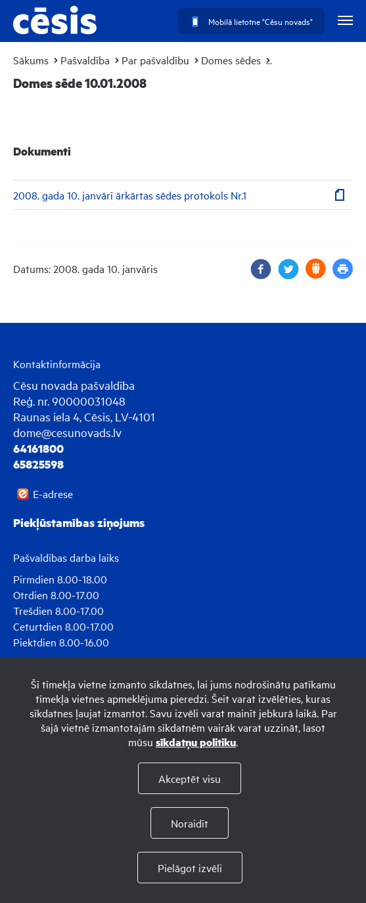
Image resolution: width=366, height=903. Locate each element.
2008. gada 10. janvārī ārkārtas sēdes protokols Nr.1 (129, 195)
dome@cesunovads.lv (67, 432)
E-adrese (53, 493)
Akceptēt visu (189, 778)
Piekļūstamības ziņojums (79, 522)
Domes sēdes (231, 60)
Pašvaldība (85, 60)
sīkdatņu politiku (196, 741)
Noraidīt (189, 823)
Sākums (31, 60)
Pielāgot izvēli (190, 867)
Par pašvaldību (155, 60)
